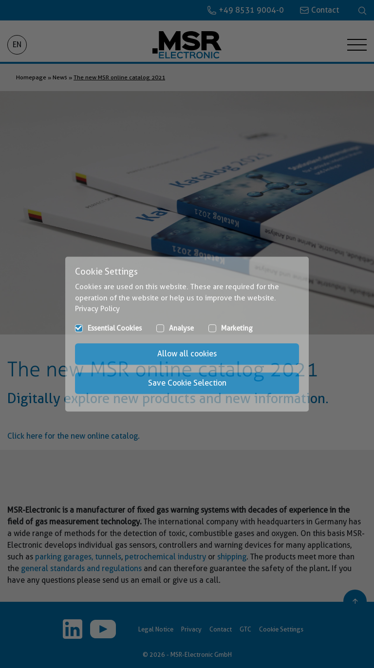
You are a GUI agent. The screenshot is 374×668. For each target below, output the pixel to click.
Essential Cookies (115, 328)
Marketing (237, 328)
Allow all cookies (187, 353)
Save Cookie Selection (187, 383)
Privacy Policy (97, 308)
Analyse (181, 328)
